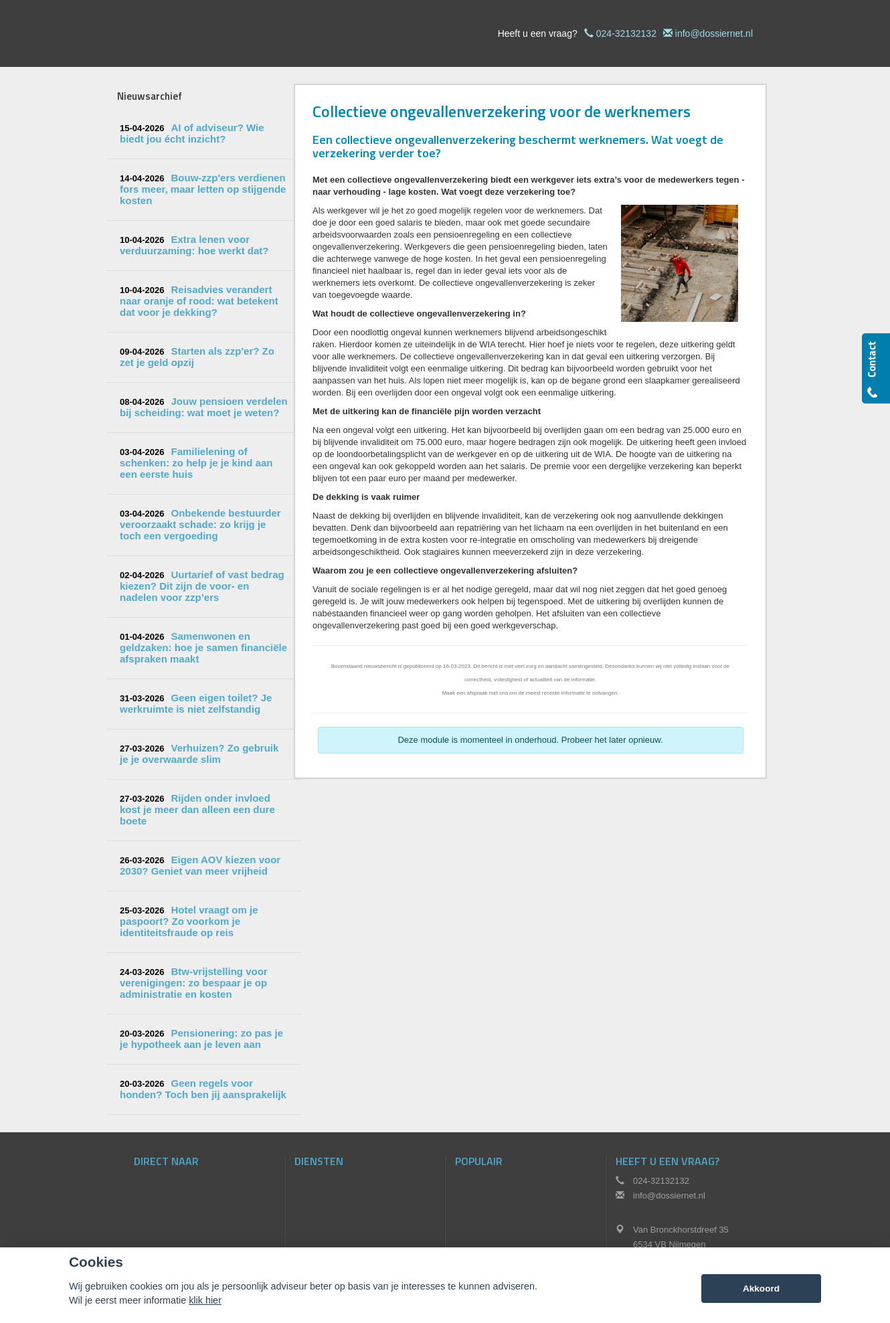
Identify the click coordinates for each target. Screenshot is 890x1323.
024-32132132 (626, 33)
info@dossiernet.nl (714, 33)
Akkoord (761, 1289)
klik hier (205, 1300)
